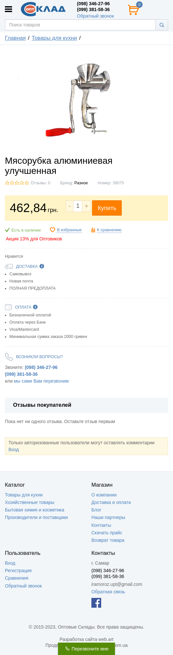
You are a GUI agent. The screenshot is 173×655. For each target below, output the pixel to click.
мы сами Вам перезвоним (41, 381)
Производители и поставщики (36, 517)
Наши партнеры (108, 517)
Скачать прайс (106, 532)
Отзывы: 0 (40, 183)
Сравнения (16, 578)
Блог (96, 509)
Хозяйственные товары (29, 502)
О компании (104, 494)
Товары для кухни (24, 494)
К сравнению (109, 230)
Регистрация (18, 570)
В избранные (69, 230)
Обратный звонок (95, 16)
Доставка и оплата (111, 502)
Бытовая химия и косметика (34, 509)
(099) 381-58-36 (93, 9)
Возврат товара (107, 540)
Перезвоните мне (86, 648)
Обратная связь (108, 591)
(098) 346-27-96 (93, 3)
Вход (13, 449)
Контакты (101, 525)
